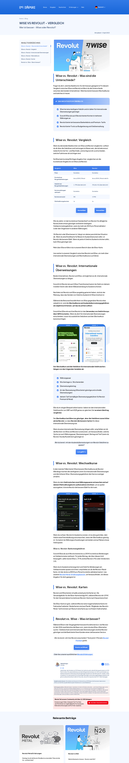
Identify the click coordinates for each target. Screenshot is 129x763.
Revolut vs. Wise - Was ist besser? (30, 75)
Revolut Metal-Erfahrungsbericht (72, 588)
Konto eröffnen (81, 660)
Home (21, 31)
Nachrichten (62, 20)
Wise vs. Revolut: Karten (28, 72)
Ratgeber (53, 20)
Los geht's (81, 465)
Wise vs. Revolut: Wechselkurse (30, 69)
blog (26, 31)
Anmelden (82, 223)
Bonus (45, 20)
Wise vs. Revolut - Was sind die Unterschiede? (34, 59)
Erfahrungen (73, 20)
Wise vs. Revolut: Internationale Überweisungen (35, 65)
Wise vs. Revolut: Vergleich (29, 62)
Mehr (82, 20)
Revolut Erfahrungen (84, 667)
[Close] (127, 1)
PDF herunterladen (114, 9)
